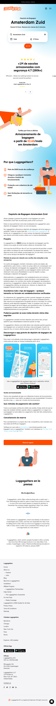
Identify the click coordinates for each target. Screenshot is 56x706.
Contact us (7, 683)
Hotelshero (7, 584)
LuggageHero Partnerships (14, 589)
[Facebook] (4, 687)
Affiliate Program (9, 586)
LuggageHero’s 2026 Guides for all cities (17, 603)
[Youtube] (13, 687)
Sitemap (6, 611)
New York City (8, 629)
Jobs (7, 575)
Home (6, 567)
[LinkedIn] (16, 687)
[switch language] (46, 8)
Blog (5, 578)
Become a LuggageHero (12, 581)
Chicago (6, 624)
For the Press (8, 597)
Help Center (8, 592)
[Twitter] (7, 687)
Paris (5, 632)
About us (6, 570)
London (6, 626)
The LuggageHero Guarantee (15, 595)
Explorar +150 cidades (11, 640)
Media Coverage (11, 600)
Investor (8, 572)
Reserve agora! (28, 442)
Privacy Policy (8, 606)
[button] (51, 701)
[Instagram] (10, 687)
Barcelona (7, 621)
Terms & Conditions (10, 608)
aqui (14, 400)
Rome (5, 635)
